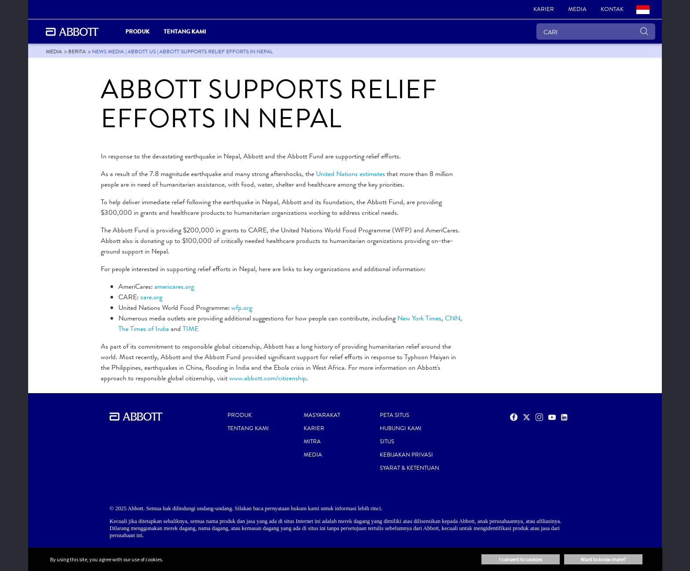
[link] (543, 9)
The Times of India (143, 329)
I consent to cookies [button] (520, 559)
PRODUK (240, 415)
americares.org (174, 286)
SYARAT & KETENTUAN (409, 468)
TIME (190, 329)
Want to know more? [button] (603, 559)
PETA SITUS (394, 415)
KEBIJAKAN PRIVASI (406, 455)
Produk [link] (137, 31)
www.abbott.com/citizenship (267, 378)
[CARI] (595, 31)
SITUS (387, 442)
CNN (452, 318)
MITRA (312, 442)
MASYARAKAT (322, 415)
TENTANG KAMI (248, 428)
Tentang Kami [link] (185, 31)
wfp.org (241, 307)
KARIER (314, 428)
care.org (151, 297)
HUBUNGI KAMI (401, 428)
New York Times (419, 318)
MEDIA (313, 455)
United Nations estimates (350, 174)
